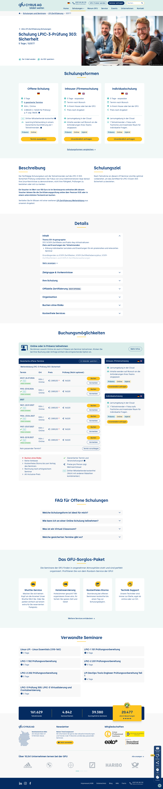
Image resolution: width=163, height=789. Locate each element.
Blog (111, 783)
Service (104, 8)
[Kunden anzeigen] (138, 756)
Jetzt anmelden (65, 742)
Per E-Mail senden (27, 59)
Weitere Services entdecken (81, 618)
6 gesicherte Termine (33, 102)
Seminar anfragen (116, 3)
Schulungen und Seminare (34, 13)
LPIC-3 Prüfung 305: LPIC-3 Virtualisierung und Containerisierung (46, 689)
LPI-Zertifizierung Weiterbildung (70, 200)
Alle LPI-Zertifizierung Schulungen (35, 29)
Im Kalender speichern (88, 361)
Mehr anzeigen (50, 263)
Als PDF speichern (45, 59)
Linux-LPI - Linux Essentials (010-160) (40, 649)
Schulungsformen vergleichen (81, 149)
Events (114, 8)
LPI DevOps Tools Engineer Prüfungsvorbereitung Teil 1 (113, 674)
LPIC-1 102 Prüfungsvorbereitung (38, 661)
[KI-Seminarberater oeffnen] (157, 756)
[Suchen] (135, 3)
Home (66, 8)
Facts (124, 783)
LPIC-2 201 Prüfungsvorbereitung (103, 661)
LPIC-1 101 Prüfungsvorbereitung (102, 649)
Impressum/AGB (87, 783)
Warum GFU (92, 8)
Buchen (93, 378)
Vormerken (93, 383)
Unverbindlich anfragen (81, 139)
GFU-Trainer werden (97, 3)
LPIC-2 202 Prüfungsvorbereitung (39, 673)
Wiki (117, 783)
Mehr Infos (135, 349)
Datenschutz (101, 783)
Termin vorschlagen (91, 449)
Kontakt (140, 8)
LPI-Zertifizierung (55, 13)
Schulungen (78, 8)
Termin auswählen (38, 139)
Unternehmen (127, 8)
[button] (81, 512)
